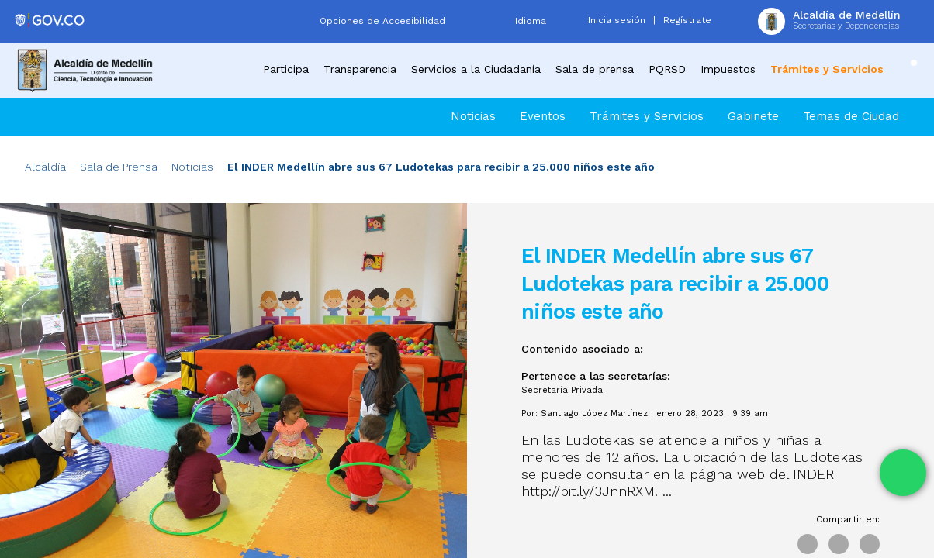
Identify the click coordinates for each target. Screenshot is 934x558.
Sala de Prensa (118, 166)
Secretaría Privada (562, 390)
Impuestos (728, 69)
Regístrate (687, 20)
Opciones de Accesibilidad (382, 21)
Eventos (543, 116)
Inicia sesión (616, 20)
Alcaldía (45, 166)
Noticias (473, 116)
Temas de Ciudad (851, 116)
